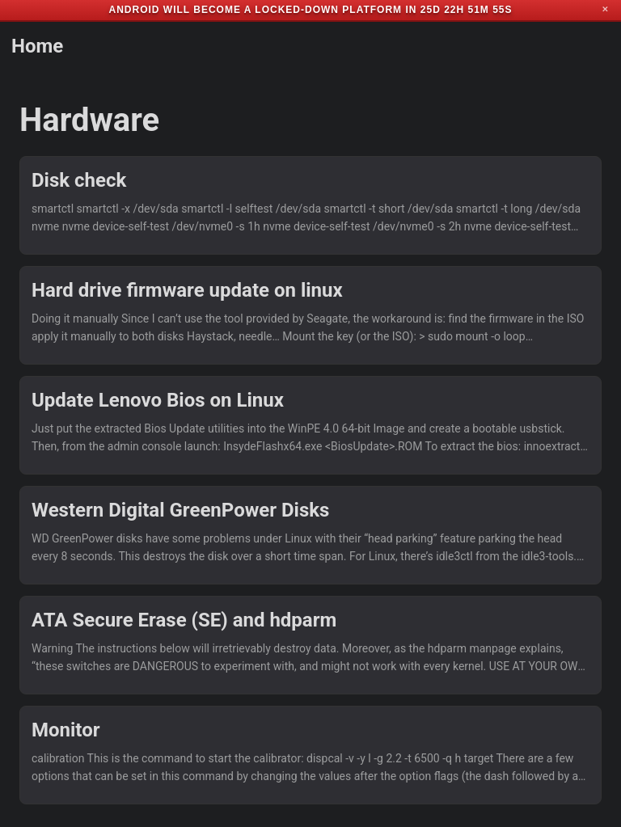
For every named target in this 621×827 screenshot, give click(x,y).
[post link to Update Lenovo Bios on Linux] (310, 425)
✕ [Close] (605, 10)
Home (37, 46)
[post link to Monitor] (310, 755)
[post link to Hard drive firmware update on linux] (310, 315)
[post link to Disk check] (310, 205)
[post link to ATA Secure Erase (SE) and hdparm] (310, 645)
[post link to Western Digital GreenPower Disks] (310, 535)
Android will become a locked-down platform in (262, 9)
